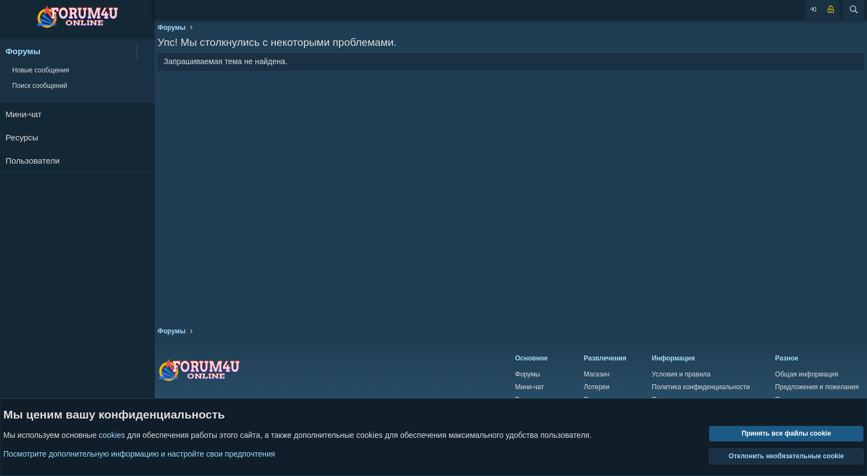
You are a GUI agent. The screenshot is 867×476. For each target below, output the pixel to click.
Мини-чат (23, 114)
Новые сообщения (40, 70)
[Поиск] (853, 10)
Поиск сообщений (39, 86)
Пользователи (33, 160)
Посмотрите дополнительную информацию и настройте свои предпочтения (139, 453)
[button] (146, 51)
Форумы (23, 51)
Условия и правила (681, 374)
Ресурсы (22, 137)
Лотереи (596, 387)
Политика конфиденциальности (701, 387)
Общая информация (806, 374)
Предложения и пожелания (817, 387)
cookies (112, 435)
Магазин (596, 374)
